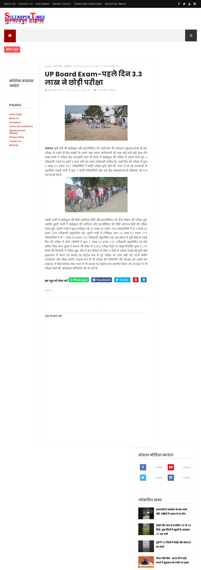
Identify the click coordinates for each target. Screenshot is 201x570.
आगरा (160, 420)
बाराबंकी (161, 438)
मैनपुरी (160, 457)
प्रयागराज (161, 364)
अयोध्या (160, 395)
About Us (9, 4)
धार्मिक (160, 377)
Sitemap (13, 148)
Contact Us (25, 4)
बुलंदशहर (161, 444)
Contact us (15, 144)
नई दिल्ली (161, 340)
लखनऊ (110, 91)
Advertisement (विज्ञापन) (17, 134)
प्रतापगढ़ (161, 383)
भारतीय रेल (162, 389)
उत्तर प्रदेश (100, 91)
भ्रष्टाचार (161, 450)
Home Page (15, 114)
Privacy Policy (62, 4)
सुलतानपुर (161, 334)
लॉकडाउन (161, 358)
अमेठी (160, 346)
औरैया (160, 426)
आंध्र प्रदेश (161, 414)
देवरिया (160, 401)
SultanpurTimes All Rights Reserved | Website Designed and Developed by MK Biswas (79, 564)
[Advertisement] (92, 415)
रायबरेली (161, 352)
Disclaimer (42, 4)
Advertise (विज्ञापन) (115, 4)
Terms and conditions (88, 4)
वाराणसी (161, 370)
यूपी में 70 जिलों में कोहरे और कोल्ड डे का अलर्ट (180, 189)
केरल (159, 432)
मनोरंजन (161, 407)
